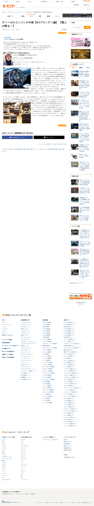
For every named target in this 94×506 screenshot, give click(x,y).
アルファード (24, 465)
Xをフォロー (49, 137)
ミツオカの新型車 (47, 341)
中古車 (65, 439)
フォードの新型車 (47, 385)
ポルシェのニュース (26, 350)
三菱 (3, 452)
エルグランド (24, 458)
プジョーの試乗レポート (70, 364)
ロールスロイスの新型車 (49, 379)
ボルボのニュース (25, 364)
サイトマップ (89, 9)
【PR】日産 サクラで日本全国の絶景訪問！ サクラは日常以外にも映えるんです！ (85, 252)
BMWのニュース (25, 345)
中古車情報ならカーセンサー (8, 493)
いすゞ (3, 477)
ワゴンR (23, 439)
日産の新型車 (46, 326)
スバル (3, 450)
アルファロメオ (6, 479)
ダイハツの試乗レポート (70, 339)
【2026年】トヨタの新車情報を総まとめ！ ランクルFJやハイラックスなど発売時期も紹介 (84, 148)
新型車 (48, 16)
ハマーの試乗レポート (69, 419)
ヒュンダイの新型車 (47, 402)
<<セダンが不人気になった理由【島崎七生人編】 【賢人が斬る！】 (19, 149)
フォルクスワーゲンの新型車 (50, 347)
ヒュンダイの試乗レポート (70, 425)
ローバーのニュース (26, 360)
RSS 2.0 (81, 304)
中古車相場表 (32, 493)
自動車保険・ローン (69, 448)
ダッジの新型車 (46, 398)
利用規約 (47, 502)
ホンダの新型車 (46, 328)
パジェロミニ (24, 479)
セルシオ (23, 454)
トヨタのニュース (25, 324)
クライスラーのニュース (27, 354)
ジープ (3, 471)
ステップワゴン (24, 446)
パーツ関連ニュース (26, 373)
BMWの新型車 (46, 345)
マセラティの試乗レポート (70, 375)
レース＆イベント (6, 324)
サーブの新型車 (46, 383)
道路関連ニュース (25, 377)
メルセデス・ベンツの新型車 (50, 343)
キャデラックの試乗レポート (71, 409)
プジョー (4, 475)
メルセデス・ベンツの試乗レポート (72, 343)
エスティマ (23, 452)
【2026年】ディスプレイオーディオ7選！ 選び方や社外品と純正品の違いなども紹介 (85, 191)
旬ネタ (18, 12)
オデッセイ (23, 448)
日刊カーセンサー (12, 12)
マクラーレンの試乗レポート (71, 396)
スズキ (3, 446)
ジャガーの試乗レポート (70, 385)
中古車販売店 (67, 444)
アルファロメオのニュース (27, 369)
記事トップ (10, 16)
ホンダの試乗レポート (69, 328)
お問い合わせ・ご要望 (76, 502)
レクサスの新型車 (47, 322)
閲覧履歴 (76, 4)
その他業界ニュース (26, 379)
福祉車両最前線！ (6, 342)
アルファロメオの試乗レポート (71, 373)
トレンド (22, 12)
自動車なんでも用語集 (7, 354)
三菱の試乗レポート (69, 337)
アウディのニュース (26, 347)
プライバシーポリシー (38, 502)
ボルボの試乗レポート (69, 398)
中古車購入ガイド (6, 348)
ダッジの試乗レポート (69, 415)
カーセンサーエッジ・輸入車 (50, 439)
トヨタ (3, 439)
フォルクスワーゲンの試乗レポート (72, 347)
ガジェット (5, 333)
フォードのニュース (26, 356)
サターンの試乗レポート (70, 421)
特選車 (23, 16)
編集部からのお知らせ (7, 335)
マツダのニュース (25, 333)
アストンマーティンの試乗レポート (72, 388)
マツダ (3, 454)
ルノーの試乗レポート (69, 366)
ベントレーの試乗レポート (70, 390)
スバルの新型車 (46, 333)
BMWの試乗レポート (69, 350)
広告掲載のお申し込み (69, 457)
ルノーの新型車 (46, 360)
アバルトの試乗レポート (70, 381)
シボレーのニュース (26, 352)
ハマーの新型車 (46, 400)
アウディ (4, 467)
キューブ (23, 456)
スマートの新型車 (47, 356)
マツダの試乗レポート (69, 331)
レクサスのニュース (26, 322)
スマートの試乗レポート (70, 360)
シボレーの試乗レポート (70, 402)
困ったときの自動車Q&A (8, 351)
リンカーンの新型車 (47, 396)
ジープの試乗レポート (69, 404)
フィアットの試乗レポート (70, 371)
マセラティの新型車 (47, 369)
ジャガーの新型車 (47, 375)
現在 (73, 67)
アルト (22, 477)
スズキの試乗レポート (69, 335)
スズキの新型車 (46, 335)
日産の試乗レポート (69, 326)
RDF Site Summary (80, 302)
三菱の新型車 (46, 337)
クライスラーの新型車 (48, 390)
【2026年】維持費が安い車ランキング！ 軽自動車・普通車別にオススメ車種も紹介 (84, 74)
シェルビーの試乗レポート (70, 423)
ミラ (22, 462)
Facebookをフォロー (17, 137)
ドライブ (4, 331)
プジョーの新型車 (47, 358)
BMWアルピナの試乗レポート (71, 352)
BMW (3, 460)
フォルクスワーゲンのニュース (28, 343)
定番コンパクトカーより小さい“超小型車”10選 (84, 156)
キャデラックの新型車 (48, 392)
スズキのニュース (25, 339)
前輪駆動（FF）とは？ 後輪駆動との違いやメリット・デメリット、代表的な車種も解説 (85, 201)
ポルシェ (4, 469)
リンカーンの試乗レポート (70, 417)
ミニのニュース (24, 362)
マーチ (22, 460)
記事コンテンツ (67, 446)
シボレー (4, 462)
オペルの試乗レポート (69, 362)
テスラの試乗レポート (69, 413)
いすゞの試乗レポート (69, 341)
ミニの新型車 (46, 354)
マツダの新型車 (46, 331)
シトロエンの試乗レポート (70, 369)
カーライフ (5, 328)
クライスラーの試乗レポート (71, 411)
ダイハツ (4, 448)
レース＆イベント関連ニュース (28, 371)
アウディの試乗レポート (70, 354)
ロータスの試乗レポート (70, 394)
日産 (3, 441)
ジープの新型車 (46, 394)
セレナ (22, 473)
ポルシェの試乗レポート (70, 356)
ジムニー (23, 469)
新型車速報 (45, 320)
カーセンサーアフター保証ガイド (10, 345)
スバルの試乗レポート (69, 333)
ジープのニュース (25, 358)
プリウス (23, 450)
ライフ (22, 444)
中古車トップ (5, 12)
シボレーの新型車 (47, 388)
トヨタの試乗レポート (69, 324)
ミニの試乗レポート (69, 358)
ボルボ (3, 465)
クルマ (3, 322)
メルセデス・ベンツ (7, 456)
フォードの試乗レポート (70, 406)
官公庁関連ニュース (26, 375)
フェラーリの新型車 (47, 371)
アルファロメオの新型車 (49, 366)
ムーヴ (22, 441)
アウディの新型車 (47, 350)
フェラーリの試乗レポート (70, 383)
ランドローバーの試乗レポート (71, 392)
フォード (4, 473)
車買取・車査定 (67, 450)
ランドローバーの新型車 (49, 373)
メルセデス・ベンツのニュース (28, 341)
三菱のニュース (24, 335)
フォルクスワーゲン (7, 458)
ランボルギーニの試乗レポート (71, 377)
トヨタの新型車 (46, 324)
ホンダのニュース (25, 326)
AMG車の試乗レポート (69, 345)
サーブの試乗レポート (69, 400)
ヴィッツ (23, 471)
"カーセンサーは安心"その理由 (56, 502)
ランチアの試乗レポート (70, 379)
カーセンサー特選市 (7, 339)
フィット (23, 467)
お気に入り (87, 5)
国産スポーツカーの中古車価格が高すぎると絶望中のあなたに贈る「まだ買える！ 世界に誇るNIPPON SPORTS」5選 (84, 116)
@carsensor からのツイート (76, 283)
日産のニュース (24, 328)
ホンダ (3, 444)
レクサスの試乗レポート (70, 322)
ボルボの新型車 (46, 381)
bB (21, 475)
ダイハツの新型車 (47, 339)
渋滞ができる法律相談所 (8, 357)
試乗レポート (67, 320)
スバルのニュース (25, 331)
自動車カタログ (67, 441)
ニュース (57, 16)
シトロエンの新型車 (47, 362)
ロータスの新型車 (47, 377)
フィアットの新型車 (47, 364)
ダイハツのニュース (26, 337)
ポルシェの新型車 (47, 352)
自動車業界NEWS (25, 320)
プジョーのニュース (26, 366)
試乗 (40, 16)
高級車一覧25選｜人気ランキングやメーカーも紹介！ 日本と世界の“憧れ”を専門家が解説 (84, 127)
